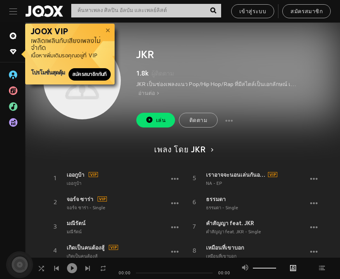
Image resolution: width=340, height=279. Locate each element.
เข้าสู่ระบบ (252, 12)
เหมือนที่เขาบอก (225, 248)
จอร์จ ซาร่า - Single (86, 208)
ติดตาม (198, 121)
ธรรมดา (216, 199)
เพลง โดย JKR (182, 150)
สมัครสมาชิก (306, 12)
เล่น (156, 120)
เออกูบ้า (75, 175)
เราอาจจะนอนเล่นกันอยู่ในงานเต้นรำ (236, 175)
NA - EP (214, 183)
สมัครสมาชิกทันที (89, 74)
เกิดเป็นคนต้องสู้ (86, 248)
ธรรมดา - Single (222, 208)
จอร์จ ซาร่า (80, 199)
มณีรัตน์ (76, 223)
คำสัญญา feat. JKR (230, 223)
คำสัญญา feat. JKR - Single (233, 232)
